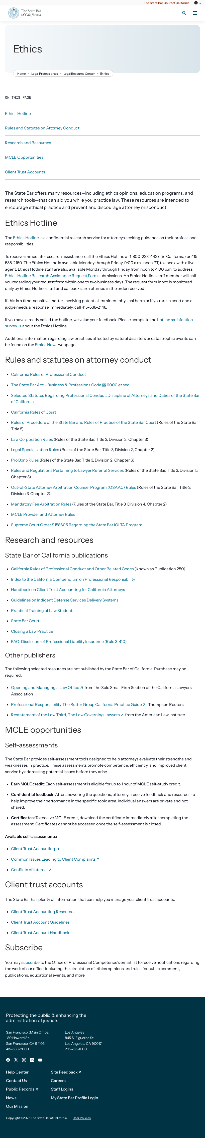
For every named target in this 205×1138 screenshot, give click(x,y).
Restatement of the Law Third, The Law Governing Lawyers (67, 714)
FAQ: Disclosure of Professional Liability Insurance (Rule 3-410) (69, 641)
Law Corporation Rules (32, 439)
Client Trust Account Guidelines (40, 922)
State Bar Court (25, 620)
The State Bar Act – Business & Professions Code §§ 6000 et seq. (71, 384)
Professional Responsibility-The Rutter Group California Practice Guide (78, 704)
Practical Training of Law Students (42, 610)
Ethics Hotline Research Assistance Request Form (51, 275)
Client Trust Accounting (35, 848)
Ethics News (46, 344)
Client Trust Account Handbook (40, 932)
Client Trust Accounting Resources (43, 911)
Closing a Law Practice (32, 631)
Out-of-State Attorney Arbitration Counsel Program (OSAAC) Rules (73, 487)
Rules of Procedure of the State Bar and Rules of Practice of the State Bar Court (83, 422)
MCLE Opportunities (24, 157)
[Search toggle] (184, 13)
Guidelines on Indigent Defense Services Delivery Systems (65, 599)
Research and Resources (28, 142)
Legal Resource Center (79, 73)
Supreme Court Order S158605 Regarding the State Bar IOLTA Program (76, 524)
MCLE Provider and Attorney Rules (43, 514)
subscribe (30, 962)
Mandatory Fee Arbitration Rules (41, 504)
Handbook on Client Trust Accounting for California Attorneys (68, 589)
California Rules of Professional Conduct (48, 374)
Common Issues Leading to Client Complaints (55, 859)
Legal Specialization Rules (35, 449)
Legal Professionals (44, 73)
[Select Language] (197, 5)
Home (21, 73)
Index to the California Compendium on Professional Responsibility (73, 579)
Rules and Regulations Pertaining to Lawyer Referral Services (67, 470)
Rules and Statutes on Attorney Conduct (42, 127)
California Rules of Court (33, 412)
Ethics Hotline (26, 237)
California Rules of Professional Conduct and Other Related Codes (72, 568)
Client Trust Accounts (25, 171)
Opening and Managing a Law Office (47, 687)
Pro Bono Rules (25, 460)
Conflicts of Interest (31, 869)
